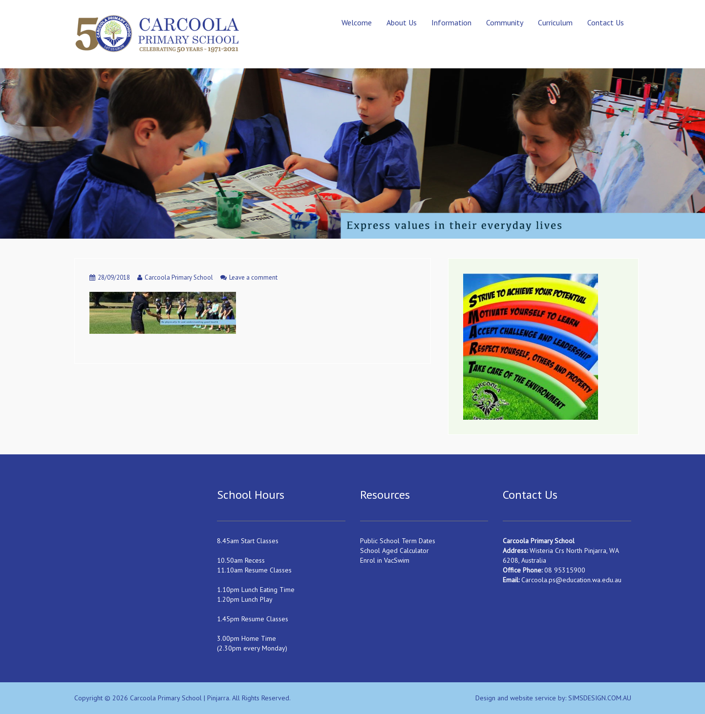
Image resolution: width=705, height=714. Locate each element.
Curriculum (555, 22)
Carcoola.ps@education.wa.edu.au (571, 579)
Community (504, 22)
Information (451, 22)
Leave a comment (253, 277)
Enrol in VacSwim (384, 560)
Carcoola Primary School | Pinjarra (179, 698)
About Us (401, 22)
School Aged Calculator (394, 550)
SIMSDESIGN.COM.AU (599, 698)
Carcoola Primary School (179, 277)
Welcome (357, 22)
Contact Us (605, 22)
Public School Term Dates (397, 540)
